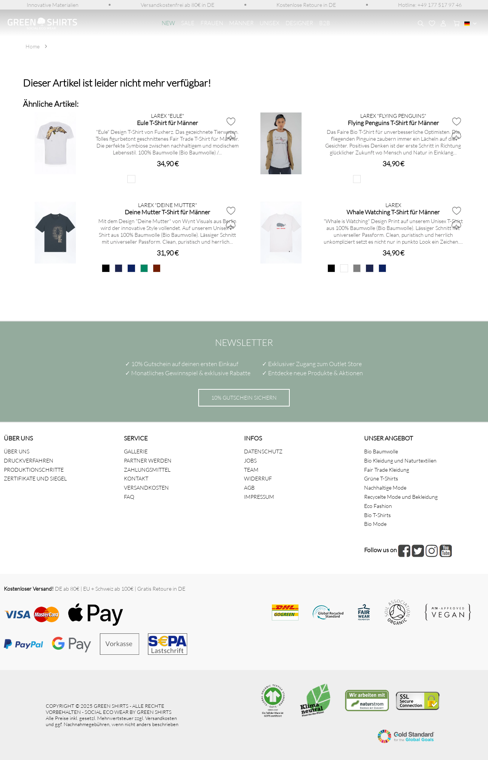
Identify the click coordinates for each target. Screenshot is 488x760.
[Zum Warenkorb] (455, 23)
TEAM (251, 469)
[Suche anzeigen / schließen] (420, 23)
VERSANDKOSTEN (146, 487)
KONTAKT (136, 478)
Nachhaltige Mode (385, 487)
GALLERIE (136, 451)
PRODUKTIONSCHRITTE (34, 469)
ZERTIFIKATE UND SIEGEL (35, 478)
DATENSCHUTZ (263, 451)
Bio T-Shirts (377, 515)
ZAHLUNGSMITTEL (147, 469)
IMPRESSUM (259, 496)
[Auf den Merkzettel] (230, 121)
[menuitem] (53, 5)
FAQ (129, 496)
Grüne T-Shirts (381, 478)
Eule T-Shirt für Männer (167, 122)
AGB (249, 487)
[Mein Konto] (443, 23)
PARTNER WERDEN (148, 460)
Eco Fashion (378, 506)
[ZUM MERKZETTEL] (432, 23)
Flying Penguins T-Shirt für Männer (393, 122)
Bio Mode (375, 524)
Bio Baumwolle (381, 451)
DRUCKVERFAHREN (28, 460)
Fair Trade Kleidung (386, 469)
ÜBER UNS (16, 451)
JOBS (250, 460)
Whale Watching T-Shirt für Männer (393, 211)
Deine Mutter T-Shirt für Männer (167, 211)
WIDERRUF (258, 478)
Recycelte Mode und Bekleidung (401, 496)
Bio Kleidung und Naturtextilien (400, 460)
